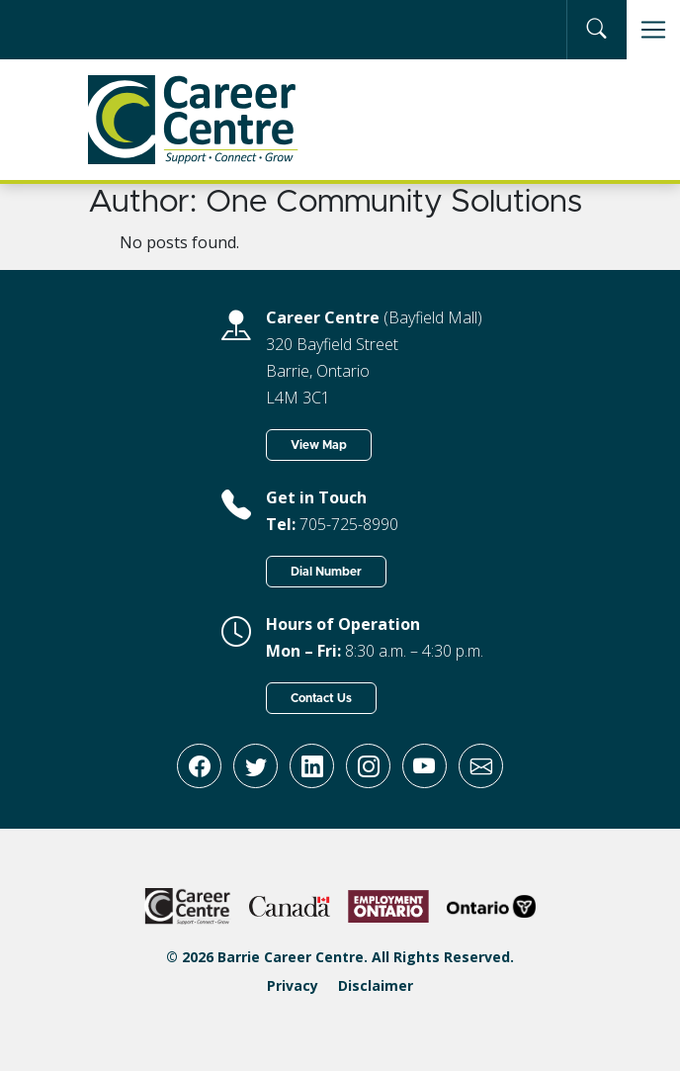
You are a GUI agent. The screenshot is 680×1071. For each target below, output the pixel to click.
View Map (319, 445)
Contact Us (321, 698)
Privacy (292, 985)
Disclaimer (375, 985)
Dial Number (326, 572)
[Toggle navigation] (653, 29)
